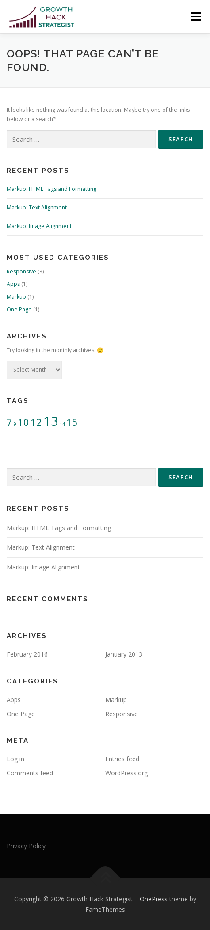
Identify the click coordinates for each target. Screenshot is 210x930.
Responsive (21, 271)
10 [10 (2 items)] (23, 422)
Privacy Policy (26, 846)
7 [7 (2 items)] (9, 422)
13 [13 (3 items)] (50, 421)
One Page (19, 309)
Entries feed (122, 759)
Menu (195, 16)
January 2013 (123, 654)
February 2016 (27, 654)
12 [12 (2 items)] (36, 422)
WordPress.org (126, 773)
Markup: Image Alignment (39, 226)
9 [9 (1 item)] (15, 424)
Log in (15, 759)
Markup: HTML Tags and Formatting (51, 189)
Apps (13, 284)
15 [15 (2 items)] (72, 422)
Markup (16, 296)
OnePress (154, 899)
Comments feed (30, 773)
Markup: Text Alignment (37, 207)
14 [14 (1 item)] (62, 424)
